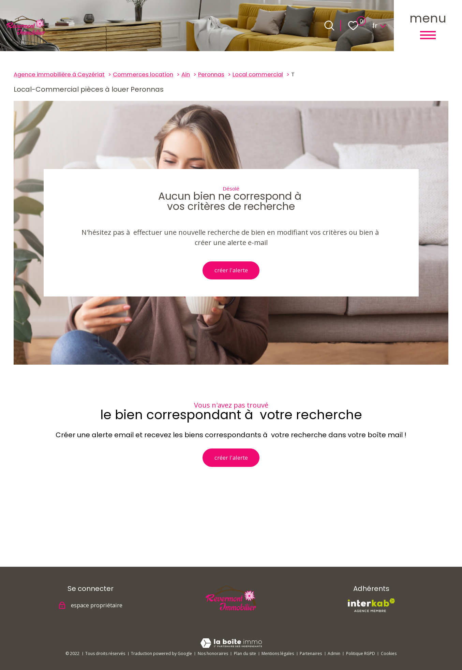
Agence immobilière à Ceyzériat (59, 74)
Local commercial (258, 74)
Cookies (389, 653)
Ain (185, 74)
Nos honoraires (213, 653)
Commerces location (143, 74)
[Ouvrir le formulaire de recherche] (329, 25)
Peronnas (211, 74)
